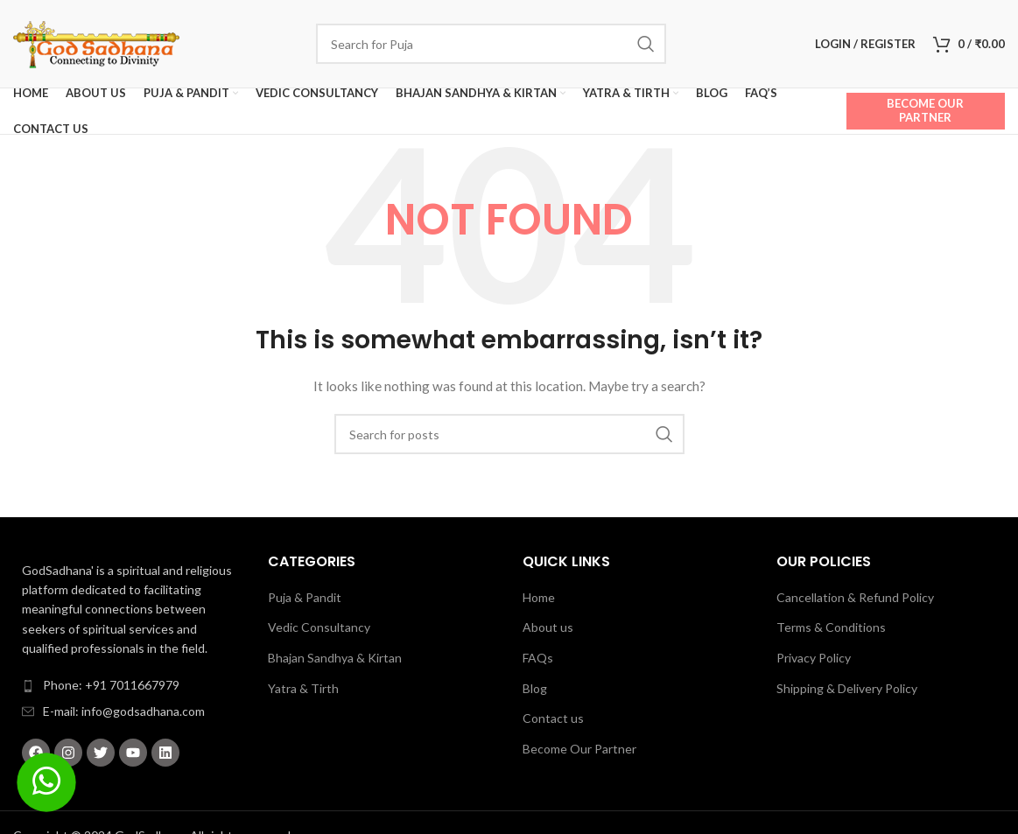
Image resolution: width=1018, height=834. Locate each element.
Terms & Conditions (831, 627)
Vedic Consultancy (319, 627)
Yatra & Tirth (303, 688)
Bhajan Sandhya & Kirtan (335, 657)
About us (548, 627)
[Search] (491, 44)
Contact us (553, 718)
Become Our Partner (925, 110)
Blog (535, 688)
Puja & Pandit (304, 597)
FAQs (538, 657)
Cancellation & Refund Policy (855, 597)
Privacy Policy (813, 657)
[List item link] (127, 685)
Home (539, 597)
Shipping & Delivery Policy (846, 688)
